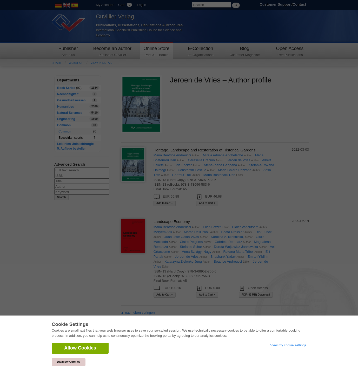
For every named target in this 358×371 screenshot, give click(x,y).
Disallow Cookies (68, 361)
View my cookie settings (288, 345)
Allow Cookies (80, 348)
